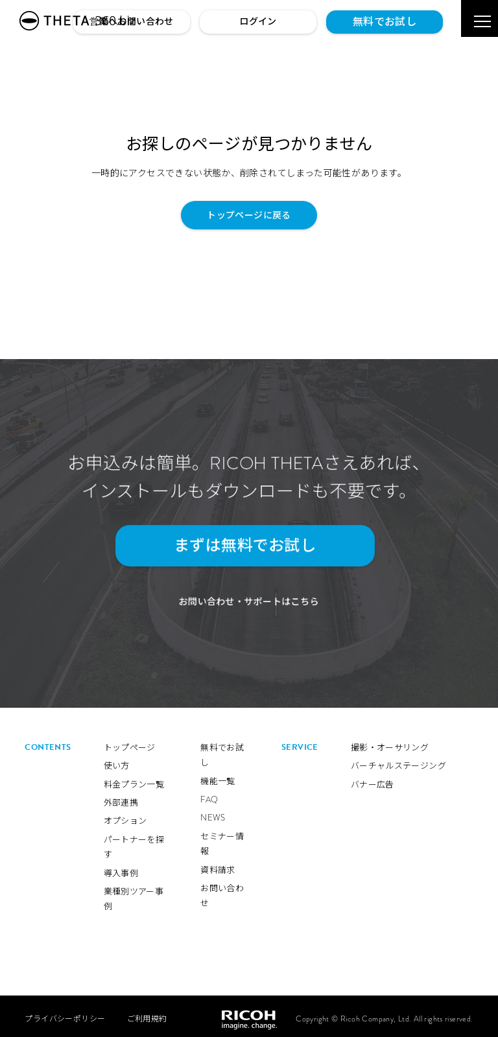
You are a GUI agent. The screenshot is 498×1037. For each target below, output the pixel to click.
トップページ (130, 742)
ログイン (258, 21)
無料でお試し (384, 21)
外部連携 (121, 797)
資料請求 (217, 865)
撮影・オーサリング (390, 742)
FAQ (209, 794)
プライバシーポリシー (65, 1014)
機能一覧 (217, 776)
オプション (125, 816)
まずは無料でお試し (242, 546)
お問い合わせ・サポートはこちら (248, 596)
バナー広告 (372, 779)
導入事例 (121, 868)
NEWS (213, 813)
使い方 (117, 760)
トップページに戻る (249, 215)
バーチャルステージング (398, 760)
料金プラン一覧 (134, 779)
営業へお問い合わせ (131, 21)
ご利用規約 (147, 1014)
